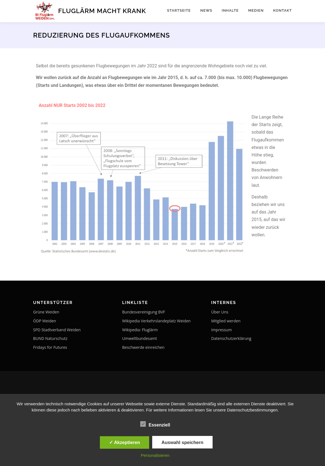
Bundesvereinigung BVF (143, 312)
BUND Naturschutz (50, 338)
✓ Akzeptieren (124, 442)
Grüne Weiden (46, 312)
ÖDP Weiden (44, 320)
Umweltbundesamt (139, 338)
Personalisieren (155, 455)
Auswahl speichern (182, 442)
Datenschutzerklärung (231, 338)
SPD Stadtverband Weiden (57, 329)
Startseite (179, 10)
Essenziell (155, 424)
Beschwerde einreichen (143, 347)
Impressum (221, 329)
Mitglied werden (225, 320)
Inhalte (230, 10)
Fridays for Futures (50, 347)
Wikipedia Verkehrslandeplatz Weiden (156, 320)
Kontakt (282, 10)
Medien (256, 10)
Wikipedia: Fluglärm (140, 329)
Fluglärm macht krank (102, 10)
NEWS (206, 10)
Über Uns (219, 312)
